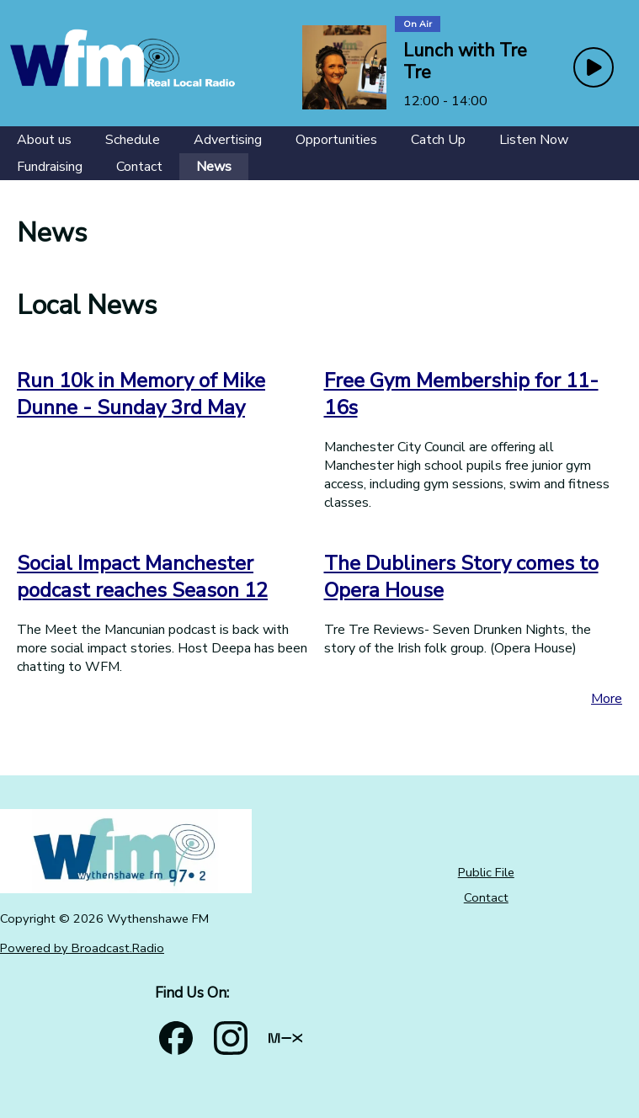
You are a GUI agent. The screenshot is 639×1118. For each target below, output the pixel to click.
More (606, 698)
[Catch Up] (438, 139)
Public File (486, 872)
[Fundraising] (49, 166)
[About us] (44, 139)
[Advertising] (228, 139)
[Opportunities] (336, 139)
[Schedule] (132, 139)
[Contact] (139, 166)
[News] (213, 166)
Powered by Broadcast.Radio (82, 948)
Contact (486, 897)
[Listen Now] (533, 139)
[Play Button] (593, 67)
